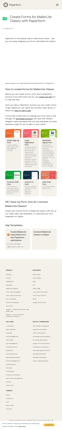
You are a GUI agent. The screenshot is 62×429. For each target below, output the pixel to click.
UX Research (10, 371)
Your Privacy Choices (39, 295)
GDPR (34, 299)
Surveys (8, 382)
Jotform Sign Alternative (40, 361)
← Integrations (7, 28)
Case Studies (37, 278)
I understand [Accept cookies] (49, 425)
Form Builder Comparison (41, 326)
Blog (34, 281)
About (8, 395)
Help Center (36, 274)
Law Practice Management (14, 378)
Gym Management (11, 343)
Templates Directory (24, 119)
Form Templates (11, 299)
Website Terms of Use (34, 420)
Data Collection (11, 329)
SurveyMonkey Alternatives (41, 336)
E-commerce (10, 326)
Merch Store (10, 405)
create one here (45, 97)
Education (9, 368)
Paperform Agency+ (12, 288)
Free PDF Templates (12, 302)
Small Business (11, 364)
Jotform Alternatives (39, 333)
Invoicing (9, 333)
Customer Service (11, 347)
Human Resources (12, 354)
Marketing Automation (13, 357)
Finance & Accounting (13, 375)
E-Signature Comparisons (41, 347)
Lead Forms (10, 385)
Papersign (9, 285)
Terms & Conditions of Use (17, 420)
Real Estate (9, 340)
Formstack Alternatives (40, 340)
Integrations (10, 281)
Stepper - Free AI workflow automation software (15, 315)
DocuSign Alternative (39, 354)
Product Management (13, 361)
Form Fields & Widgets (13, 292)
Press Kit (9, 409)
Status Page (36, 288)
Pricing (8, 278)
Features (9, 274)
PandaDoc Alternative (39, 357)
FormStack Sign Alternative (41, 350)
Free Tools (9, 306)
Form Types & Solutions (13, 295)
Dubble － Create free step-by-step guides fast (17, 310)
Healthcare (9, 350)
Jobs (7, 402)
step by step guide (23, 110)
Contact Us (9, 398)
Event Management (12, 336)
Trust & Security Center (40, 292)
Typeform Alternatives (40, 329)
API (34, 285)
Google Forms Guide (39, 302)
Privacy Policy (46, 420)
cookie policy (22, 426)
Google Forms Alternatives (41, 343)
